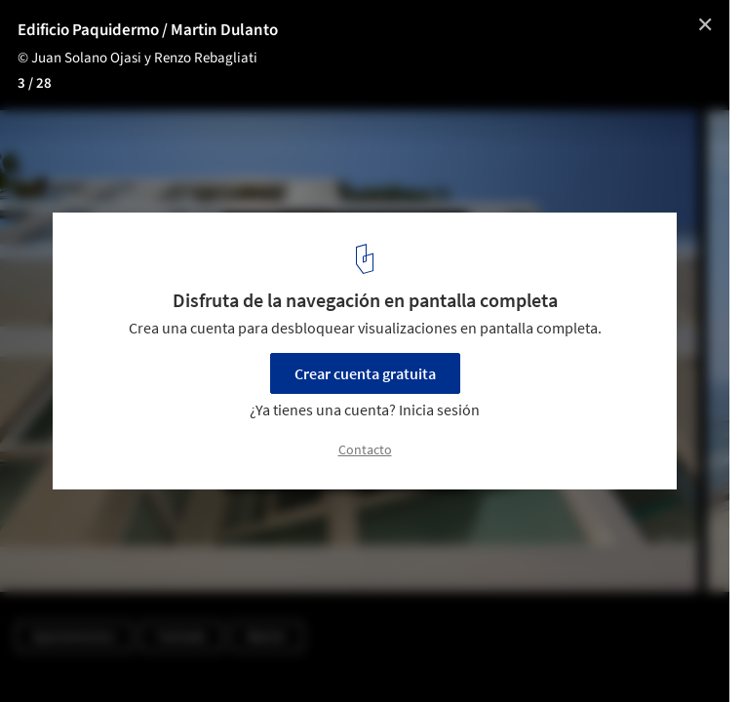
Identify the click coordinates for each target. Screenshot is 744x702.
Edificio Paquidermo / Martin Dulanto (148, 30)
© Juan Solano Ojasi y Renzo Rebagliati (137, 58)
